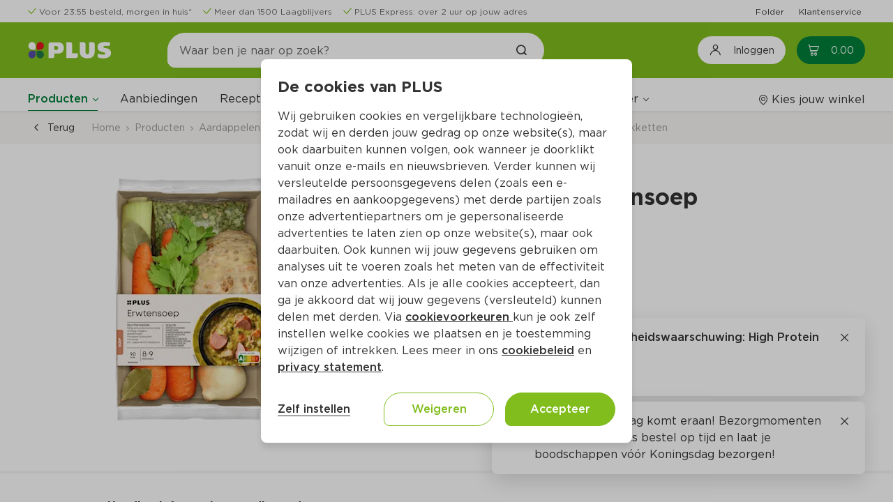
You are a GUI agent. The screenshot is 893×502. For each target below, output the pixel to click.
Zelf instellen (314, 409)
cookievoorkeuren (459, 317)
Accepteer (560, 409)
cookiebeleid (538, 350)
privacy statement (330, 367)
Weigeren (439, 409)
